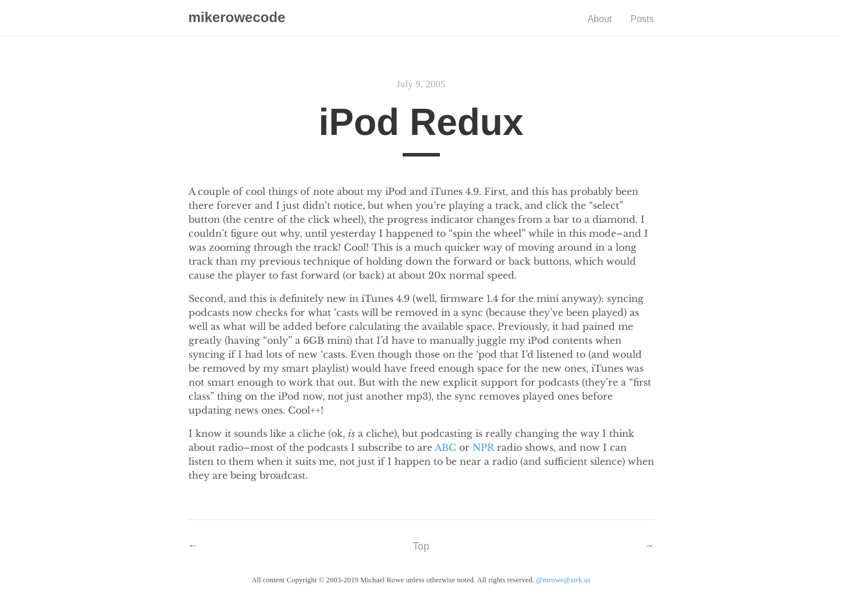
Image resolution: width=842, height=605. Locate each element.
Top (421, 546)
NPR (483, 447)
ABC (445, 447)
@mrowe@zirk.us (563, 580)
